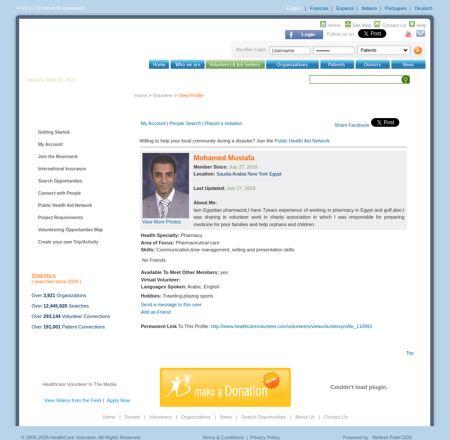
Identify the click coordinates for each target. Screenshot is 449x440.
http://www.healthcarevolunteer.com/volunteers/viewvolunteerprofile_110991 (292, 326)
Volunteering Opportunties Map (70, 229)
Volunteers (160, 417)
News (226, 417)
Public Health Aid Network (65, 205)
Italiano (369, 8)
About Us (305, 417)
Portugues (396, 8)
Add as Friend (156, 312)
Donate (132, 417)
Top (410, 352)
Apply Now (118, 400)
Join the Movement (58, 156)
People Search (185, 123)
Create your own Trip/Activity (68, 242)
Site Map (361, 25)
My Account (50, 144)
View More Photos (161, 221)
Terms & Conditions (222, 437)
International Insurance (62, 168)
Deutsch (423, 8)
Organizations (196, 417)
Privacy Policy (265, 437)
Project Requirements (60, 217)
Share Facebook (352, 125)
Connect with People (59, 193)
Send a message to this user (171, 304)
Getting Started (54, 132)
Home (333, 25)
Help (422, 25)
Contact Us (394, 25)
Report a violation (224, 123)
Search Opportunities (60, 181)
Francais (319, 8)
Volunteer (162, 95)
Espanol (345, 8)
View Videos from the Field (72, 400)
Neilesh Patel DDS (392, 437)
